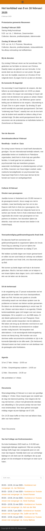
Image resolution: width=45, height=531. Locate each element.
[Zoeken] (22, 477)
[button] (22, 2)
